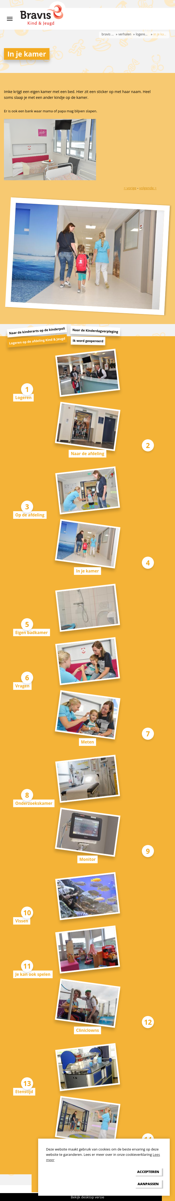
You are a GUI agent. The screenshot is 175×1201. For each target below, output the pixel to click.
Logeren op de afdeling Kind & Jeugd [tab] (37, 341)
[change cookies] (148, 1184)
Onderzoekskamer (33, 803)
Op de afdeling (29, 515)
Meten (87, 742)
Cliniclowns (87, 1030)
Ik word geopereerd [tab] (88, 340)
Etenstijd (24, 1091)
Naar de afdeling (87, 453)
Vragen (22, 686)
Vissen (21, 920)
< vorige (130, 188)
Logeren (23, 397)
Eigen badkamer (31, 632)
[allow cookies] (148, 1172)
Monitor (87, 859)
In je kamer (87, 571)
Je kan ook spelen (33, 974)
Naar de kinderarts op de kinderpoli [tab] (37, 331)
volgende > (148, 188)
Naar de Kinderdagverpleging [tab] (95, 331)
